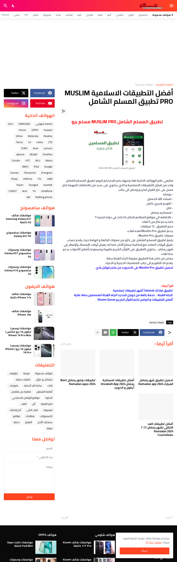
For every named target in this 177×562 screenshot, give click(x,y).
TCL (40, 178)
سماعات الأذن (44, 422)
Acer (24, 190)
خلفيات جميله (23, 379)
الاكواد (48, 397)
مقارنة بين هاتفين (21, 391)
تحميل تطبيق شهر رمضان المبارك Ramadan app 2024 (155, 382)
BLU (38, 160)
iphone (20, 154)
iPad (36, 166)
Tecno (19, 142)
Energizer (46, 172)
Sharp (14, 178)
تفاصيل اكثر (155, 542)
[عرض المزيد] (97, 332)
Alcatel (33, 154)
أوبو (109, 15)
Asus (35, 148)
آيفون (131, 15)
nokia (40, 142)
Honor (22, 129)
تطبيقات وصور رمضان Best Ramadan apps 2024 (77, 382)
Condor (16, 160)
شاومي (119, 15)
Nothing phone (44, 197)
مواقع (16, 416)
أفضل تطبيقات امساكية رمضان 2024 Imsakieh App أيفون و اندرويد (117, 384)
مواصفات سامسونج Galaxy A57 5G (18, 234)
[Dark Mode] (13, 5)
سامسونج (143, 15)
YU (34, 190)
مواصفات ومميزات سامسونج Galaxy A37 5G (17, 253)
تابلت (49, 385)
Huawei (48, 129)
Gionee (14, 172)
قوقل (35, 15)
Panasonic (30, 172)
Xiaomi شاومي (44, 123)
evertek (47, 184)
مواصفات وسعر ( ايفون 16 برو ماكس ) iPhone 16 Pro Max (18, 332)
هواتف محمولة (43, 373)
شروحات (13, 385)
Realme (48, 136)
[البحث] (5, 5)
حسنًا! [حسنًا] (144, 550)
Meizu (48, 160)
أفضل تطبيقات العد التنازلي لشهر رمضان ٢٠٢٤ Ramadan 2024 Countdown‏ (157, 429)
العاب (24, 403)
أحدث (168, 518)
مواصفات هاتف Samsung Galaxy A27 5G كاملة (18, 219)
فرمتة (26, 373)
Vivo (10, 123)
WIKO (25, 166)
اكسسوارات (46, 416)
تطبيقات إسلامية (144, 84)
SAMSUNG (24, 123)
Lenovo (48, 148)
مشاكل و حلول (44, 379)
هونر (79, 15)
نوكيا (58, 15)
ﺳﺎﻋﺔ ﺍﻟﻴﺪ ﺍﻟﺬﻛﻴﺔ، (33, 385)
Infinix (19, 136)
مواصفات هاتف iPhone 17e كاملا (20, 295)
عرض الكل (65, 343)
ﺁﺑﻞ (33, 403)
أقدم (65, 518)
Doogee (33, 184)
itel (28, 197)
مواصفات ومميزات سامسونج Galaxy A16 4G (17, 270)
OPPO (35, 129)
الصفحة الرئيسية (164, 84)
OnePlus (47, 154)
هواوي (89, 15)
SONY (24, 148)
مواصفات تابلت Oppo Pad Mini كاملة (20, 544)
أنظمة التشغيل (44, 391)
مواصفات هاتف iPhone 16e (21, 312)
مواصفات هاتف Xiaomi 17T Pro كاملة (77, 544)
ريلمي (17, 15)
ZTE (26, 15)
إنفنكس (69, 15)
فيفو (100, 15)
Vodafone (46, 190)
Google (48, 166)
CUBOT (13, 190)
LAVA (49, 178)
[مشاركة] (63, 111)
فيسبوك (47, 409)
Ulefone (27, 178)
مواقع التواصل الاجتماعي (26, 397)
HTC (28, 160)
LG (29, 142)
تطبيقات (13, 373)
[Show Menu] (171, 5)
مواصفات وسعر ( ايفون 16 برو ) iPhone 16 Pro (18, 349)
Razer (20, 184)
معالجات (30, 416)
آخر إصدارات (15, 409)
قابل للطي (32, 409)
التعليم (28, 422)
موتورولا (47, 15)
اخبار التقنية (46, 403)
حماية (16, 422)
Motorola (33, 136)
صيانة (49, 428)
